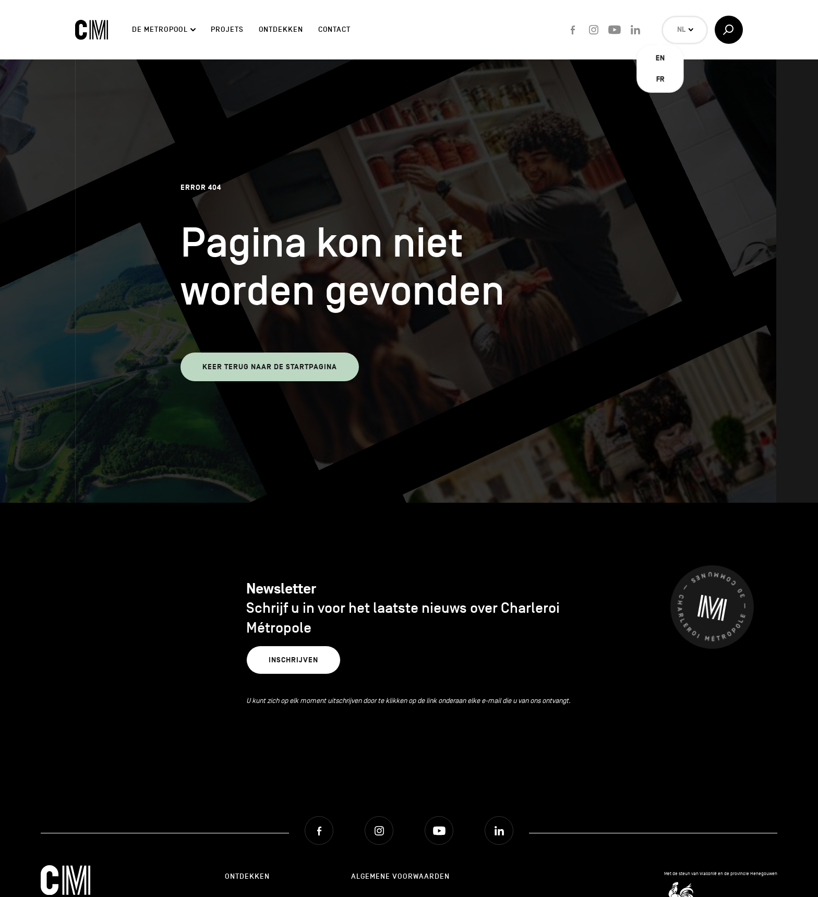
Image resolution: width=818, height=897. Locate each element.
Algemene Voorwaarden (400, 876)
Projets (227, 29)
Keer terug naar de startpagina (269, 366)
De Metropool (160, 29)
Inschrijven (293, 660)
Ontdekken (281, 29)
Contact (334, 29)
